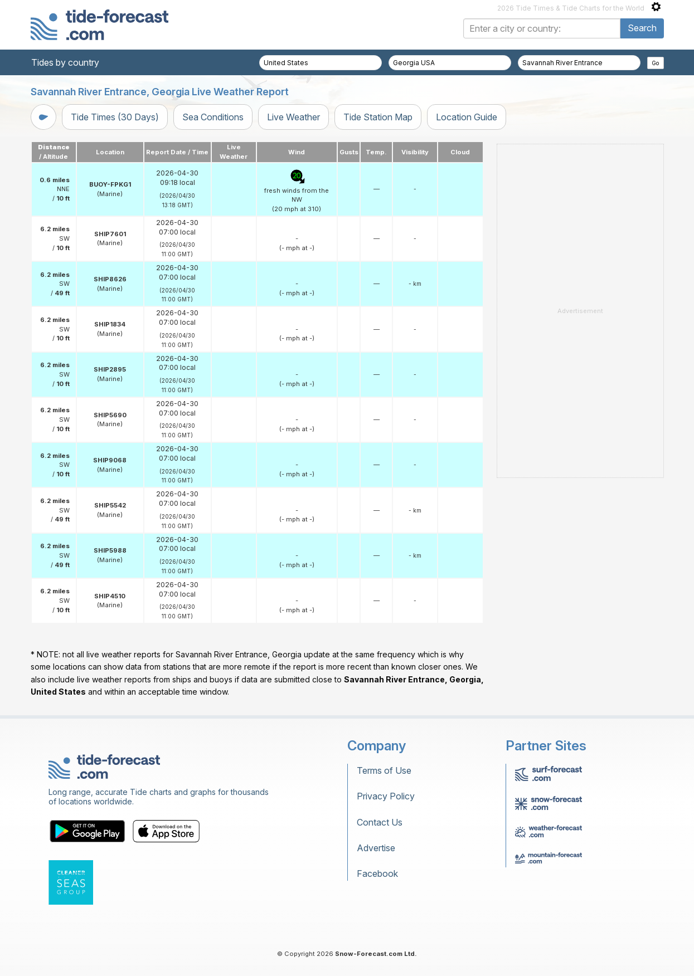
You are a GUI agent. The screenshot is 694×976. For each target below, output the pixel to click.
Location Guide (466, 117)
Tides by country (65, 62)
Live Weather (293, 117)
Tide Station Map (377, 117)
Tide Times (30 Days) (115, 117)
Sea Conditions (213, 117)
